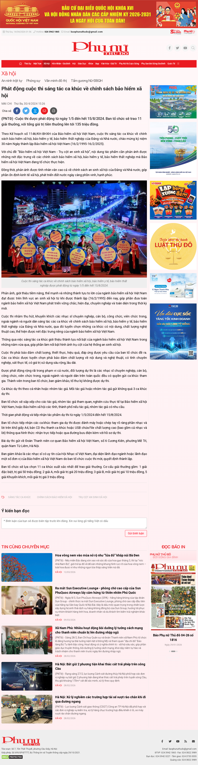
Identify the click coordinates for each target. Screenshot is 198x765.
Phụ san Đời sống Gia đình (153, 63)
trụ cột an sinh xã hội (92, 497)
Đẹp (97, 63)
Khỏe (90, 63)
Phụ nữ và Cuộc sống (129, 63)
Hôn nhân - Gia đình (61, 63)
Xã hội (47, 63)
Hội (73, 63)
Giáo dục (82, 63)
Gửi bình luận (136, 533)
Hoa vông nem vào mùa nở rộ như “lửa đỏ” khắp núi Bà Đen (97, 555)
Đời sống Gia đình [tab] (165, 557)
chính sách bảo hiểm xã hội (54, 497)
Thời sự (27, 63)
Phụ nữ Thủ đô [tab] (160, 554)
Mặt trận (37, 63)
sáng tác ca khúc (19, 497)
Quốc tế (171, 63)
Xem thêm (173, 657)
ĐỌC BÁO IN (173, 547)
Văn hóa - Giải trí (109, 63)
